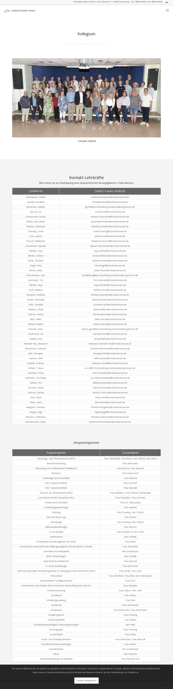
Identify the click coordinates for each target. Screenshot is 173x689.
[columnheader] (35, 191)
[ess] (20, 10)
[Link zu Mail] (166, 2)
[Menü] (167, 10)
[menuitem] (167, 10)
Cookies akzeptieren (86, 680)
